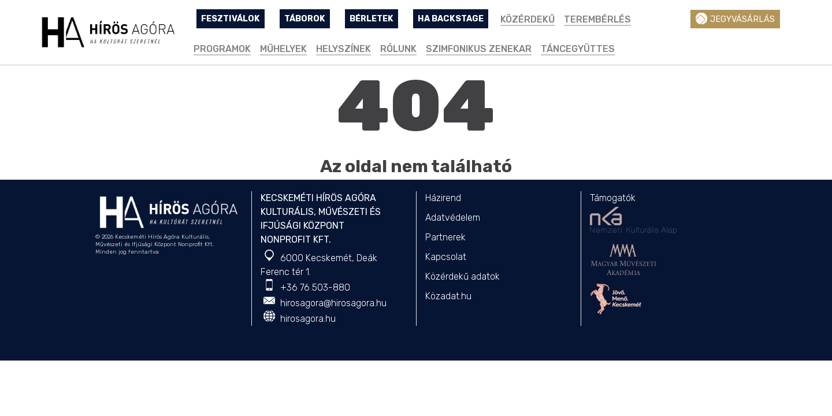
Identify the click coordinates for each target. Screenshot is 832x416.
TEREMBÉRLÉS (597, 19)
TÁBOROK (304, 19)
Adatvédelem (452, 217)
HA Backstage (451, 19)
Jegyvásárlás (735, 18)
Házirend (443, 197)
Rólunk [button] (398, 48)
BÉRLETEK (371, 19)
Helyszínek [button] (343, 48)
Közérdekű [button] (527, 19)
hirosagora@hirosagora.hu (333, 303)
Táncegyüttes (578, 48)
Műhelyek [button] (283, 48)
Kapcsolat (445, 256)
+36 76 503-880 (315, 287)
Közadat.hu (448, 296)
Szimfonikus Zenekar (479, 48)
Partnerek (445, 237)
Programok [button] (222, 48)
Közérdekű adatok (462, 276)
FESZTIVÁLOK (230, 19)
